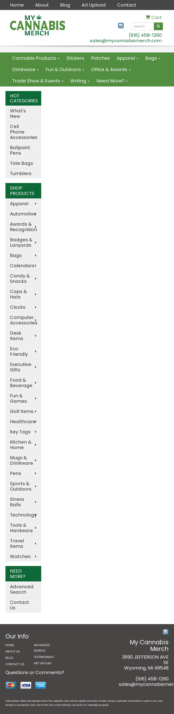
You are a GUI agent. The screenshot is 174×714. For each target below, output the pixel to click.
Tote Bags (21, 163)
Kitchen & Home (20, 445)
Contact (126, 5)
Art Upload (94, 5)
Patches (100, 58)
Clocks (17, 307)
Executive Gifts (20, 367)
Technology (23, 515)
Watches (20, 556)
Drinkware (25, 69)
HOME (9, 645)
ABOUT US (12, 651)
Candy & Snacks (20, 278)
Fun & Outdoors (65, 69)
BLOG (9, 658)
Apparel (127, 58)
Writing (80, 81)
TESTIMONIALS (44, 657)
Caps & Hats (18, 294)
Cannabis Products (36, 58)
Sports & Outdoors (20, 486)
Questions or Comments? (34, 672)
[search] (158, 26)
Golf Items (22, 411)
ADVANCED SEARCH (42, 648)
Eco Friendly (19, 351)
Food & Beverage (21, 383)
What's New (18, 113)
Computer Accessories (23, 320)
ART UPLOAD (42, 663)
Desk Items (16, 336)
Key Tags (20, 432)
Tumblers (20, 173)
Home (17, 5)
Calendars (22, 265)
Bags (152, 58)
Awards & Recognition (23, 227)
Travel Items (17, 543)
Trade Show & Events (37, 81)
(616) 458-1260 (145, 35)
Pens (15, 473)
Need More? (112, 81)
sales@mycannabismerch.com (126, 40)
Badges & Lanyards (21, 242)
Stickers (75, 58)
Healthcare (23, 421)
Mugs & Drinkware (21, 460)
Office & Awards (111, 69)
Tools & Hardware (21, 528)
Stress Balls (17, 502)
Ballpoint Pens (20, 150)
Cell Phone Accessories (23, 132)
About (42, 5)
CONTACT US (14, 664)
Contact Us (19, 605)
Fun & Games (18, 398)
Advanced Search (22, 589)
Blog (65, 5)
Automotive (23, 214)
